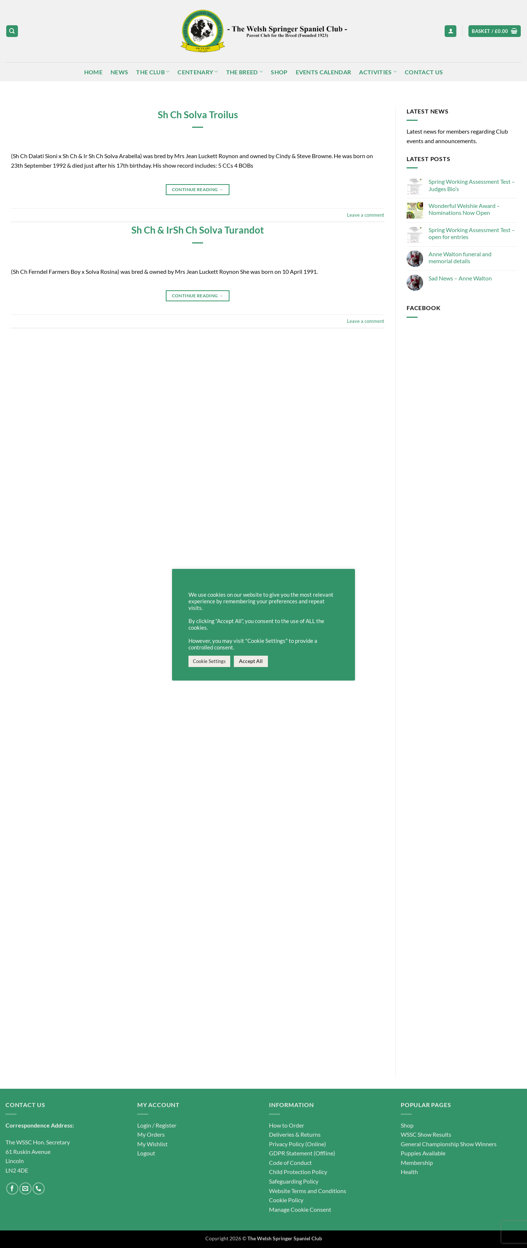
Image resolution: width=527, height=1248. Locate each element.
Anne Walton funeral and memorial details (460, 257)
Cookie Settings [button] (209, 661)
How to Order (286, 1125)
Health (409, 1171)
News (119, 71)
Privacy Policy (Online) (297, 1143)
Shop (279, 71)
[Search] (12, 31)
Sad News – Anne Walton (460, 278)
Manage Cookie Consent (300, 1209)
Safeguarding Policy (293, 1181)
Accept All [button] (251, 661)
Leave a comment (365, 215)
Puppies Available (423, 1153)
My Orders (151, 1134)
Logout (146, 1153)
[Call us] (39, 1188)
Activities (378, 71)
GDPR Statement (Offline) (302, 1153)
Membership (417, 1162)
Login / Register (156, 1125)
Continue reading (198, 189)
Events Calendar (323, 71)
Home (93, 71)
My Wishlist (152, 1143)
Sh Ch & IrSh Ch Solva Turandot (197, 229)
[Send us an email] (25, 1188)
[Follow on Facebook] (12, 1188)
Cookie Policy (286, 1199)
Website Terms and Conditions (307, 1190)
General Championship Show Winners (449, 1143)
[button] (450, 31)
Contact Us (424, 71)
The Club (152, 71)
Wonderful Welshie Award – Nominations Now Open (464, 209)
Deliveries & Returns (295, 1134)
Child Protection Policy (298, 1171)
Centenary (197, 71)
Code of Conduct (290, 1162)
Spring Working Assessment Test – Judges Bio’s (472, 185)
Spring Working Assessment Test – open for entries (472, 233)
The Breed (244, 71)
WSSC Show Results (426, 1134)
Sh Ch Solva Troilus (198, 114)
